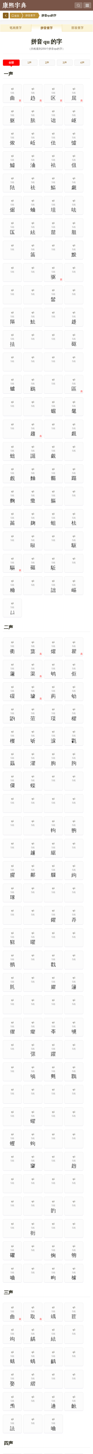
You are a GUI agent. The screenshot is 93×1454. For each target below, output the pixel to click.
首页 (15, 15)
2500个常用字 (24, 1230)
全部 (11, 62)
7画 (28, 1416)
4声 (82, 62)
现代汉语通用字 (24, 1238)
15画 (83, 1425)
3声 (65, 62)
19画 (65, 1434)
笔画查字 (16, 27)
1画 (10, 1407)
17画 (28, 1434)
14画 (65, 1425)
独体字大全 (24, 1247)
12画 (28, 1425)
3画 (46, 1407)
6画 (10, 1416)
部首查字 (77, 27)
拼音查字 (30, 15)
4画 (65, 1407)
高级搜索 (24, 1186)
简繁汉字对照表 (69, 1247)
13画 (46, 1425)
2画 (28, 1407)
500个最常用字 (68, 1221)
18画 (46, 1434)
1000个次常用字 (68, 1230)
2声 (47, 62)
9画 (65, 1416)
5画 (83, 1407)
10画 (83, 1416)
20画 (83, 1434)
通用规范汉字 (68, 1238)
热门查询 (68, 1186)
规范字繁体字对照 (24, 1256)
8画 (46, 1416)
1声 (29, 62)
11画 (10, 1425)
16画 (10, 1434)
